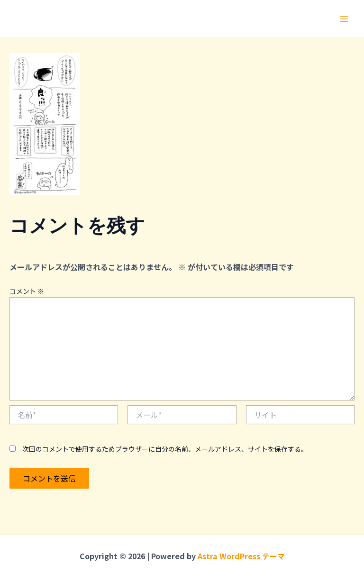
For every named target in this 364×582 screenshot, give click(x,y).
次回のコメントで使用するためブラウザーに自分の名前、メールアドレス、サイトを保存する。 (165, 449)
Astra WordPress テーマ (241, 556)
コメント (26, 291)
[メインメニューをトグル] (344, 19)
